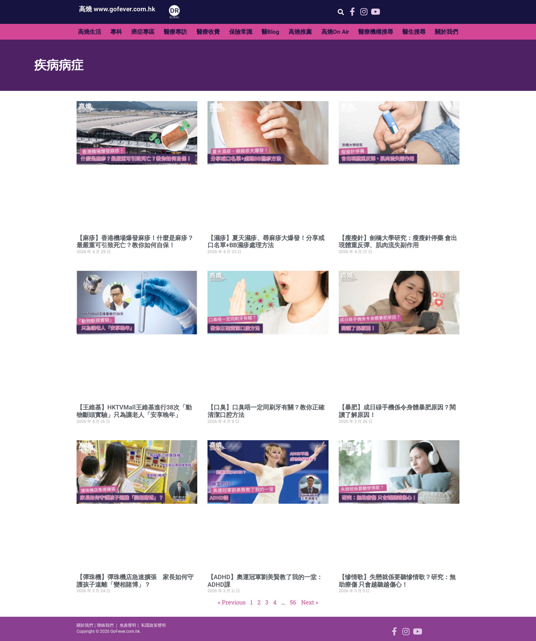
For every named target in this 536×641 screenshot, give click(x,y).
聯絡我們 (105, 625)
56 (293, 602)
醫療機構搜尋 (375, 31)
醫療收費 (208, 31)
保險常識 (240, 31)
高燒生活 (89, 31)
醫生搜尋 (414, 31)
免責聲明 (128, 625)
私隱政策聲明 (153, 625)
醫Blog (270, 31)
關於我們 (446, 31)
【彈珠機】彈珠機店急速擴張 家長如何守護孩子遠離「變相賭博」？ (135, 580)
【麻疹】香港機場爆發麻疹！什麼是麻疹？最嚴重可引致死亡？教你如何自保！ (135, 241)
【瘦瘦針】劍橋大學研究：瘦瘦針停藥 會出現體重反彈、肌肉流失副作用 (398, 241)
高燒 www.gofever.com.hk (117, 9)
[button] (340, 12)
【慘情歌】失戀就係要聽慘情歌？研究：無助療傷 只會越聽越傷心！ (397, 580)
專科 (116, 31)
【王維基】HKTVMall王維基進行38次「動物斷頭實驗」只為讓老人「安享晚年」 (134, 411)
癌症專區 (143, 31)
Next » (309, 602)
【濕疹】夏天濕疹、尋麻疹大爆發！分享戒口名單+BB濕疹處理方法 (265, 241)
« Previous (231, 602)
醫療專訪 (175, 31)
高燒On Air (335, 31)
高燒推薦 (300, 31)
